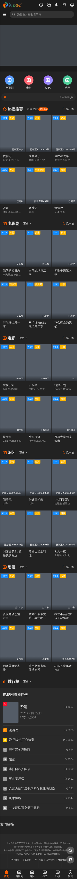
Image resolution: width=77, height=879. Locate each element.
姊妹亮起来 (36, 499)
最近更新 (37, 109)
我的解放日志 (11, 270)
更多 (27, 223)
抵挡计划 (60, 385)
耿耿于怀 (8, 385)
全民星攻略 (61, 156)
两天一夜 (60, 551)
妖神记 (33, 208)
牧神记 (7, 156)
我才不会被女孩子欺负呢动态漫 (63, 618)
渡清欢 (58, 208)
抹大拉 (7, 437)
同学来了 (34, 156)
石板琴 (33, 385)
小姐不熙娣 (61, 499)
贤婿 (6, 208)
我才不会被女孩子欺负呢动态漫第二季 (37, 618)
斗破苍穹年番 (63, 666)
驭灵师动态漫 (11, 614)
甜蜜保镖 (34, 437)
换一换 (68, 109)
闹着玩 (7, 499)
